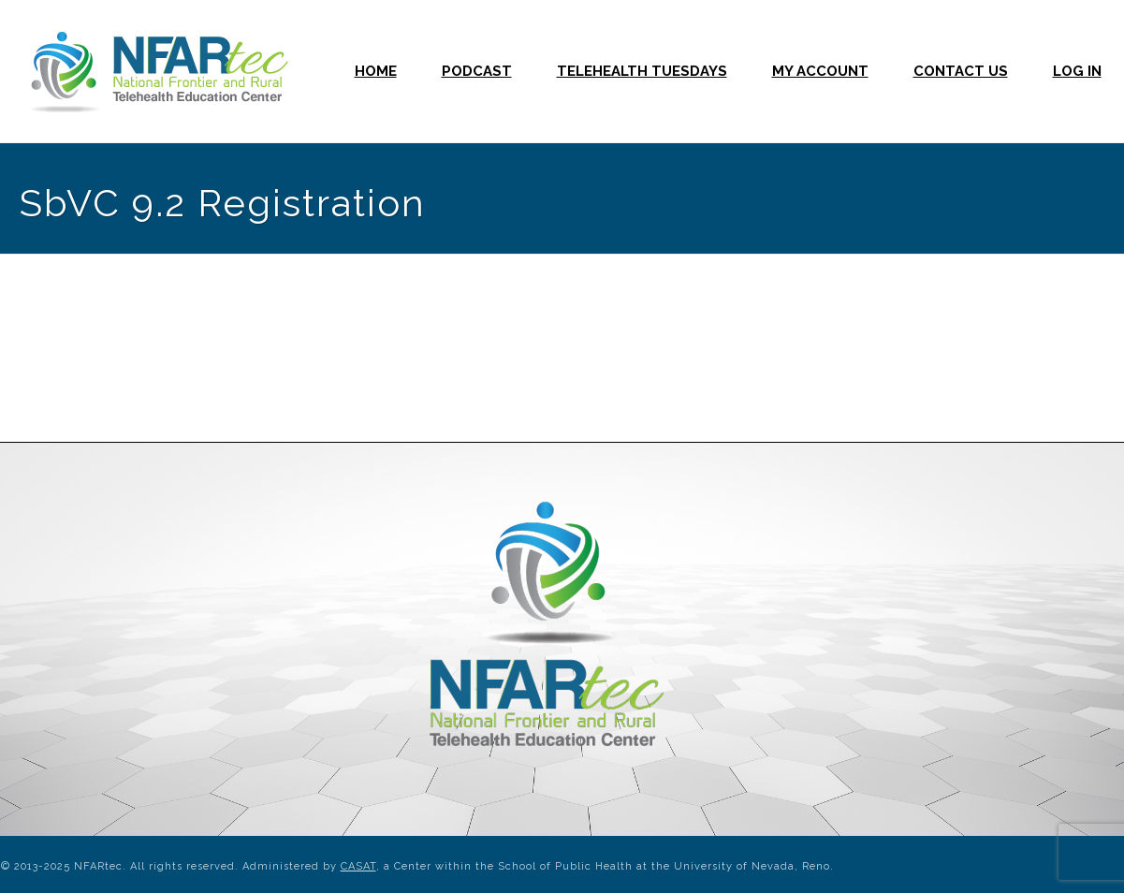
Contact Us (960, 71)
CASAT (358, 866)
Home (376, 71)
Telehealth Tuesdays (642, 71)
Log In (1077, 71)
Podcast (477, 71)
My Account (820, 71)
